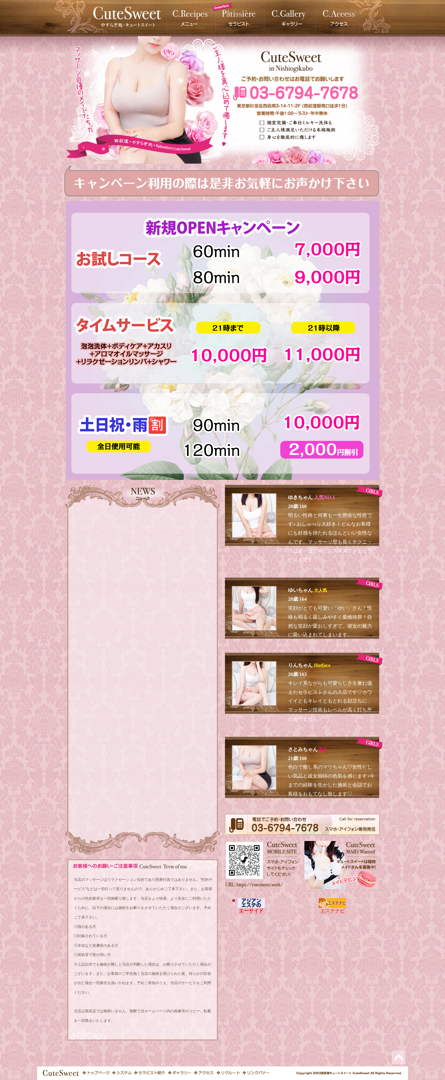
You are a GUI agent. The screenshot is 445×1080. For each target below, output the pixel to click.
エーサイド (251, 907)
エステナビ (332, 907)
